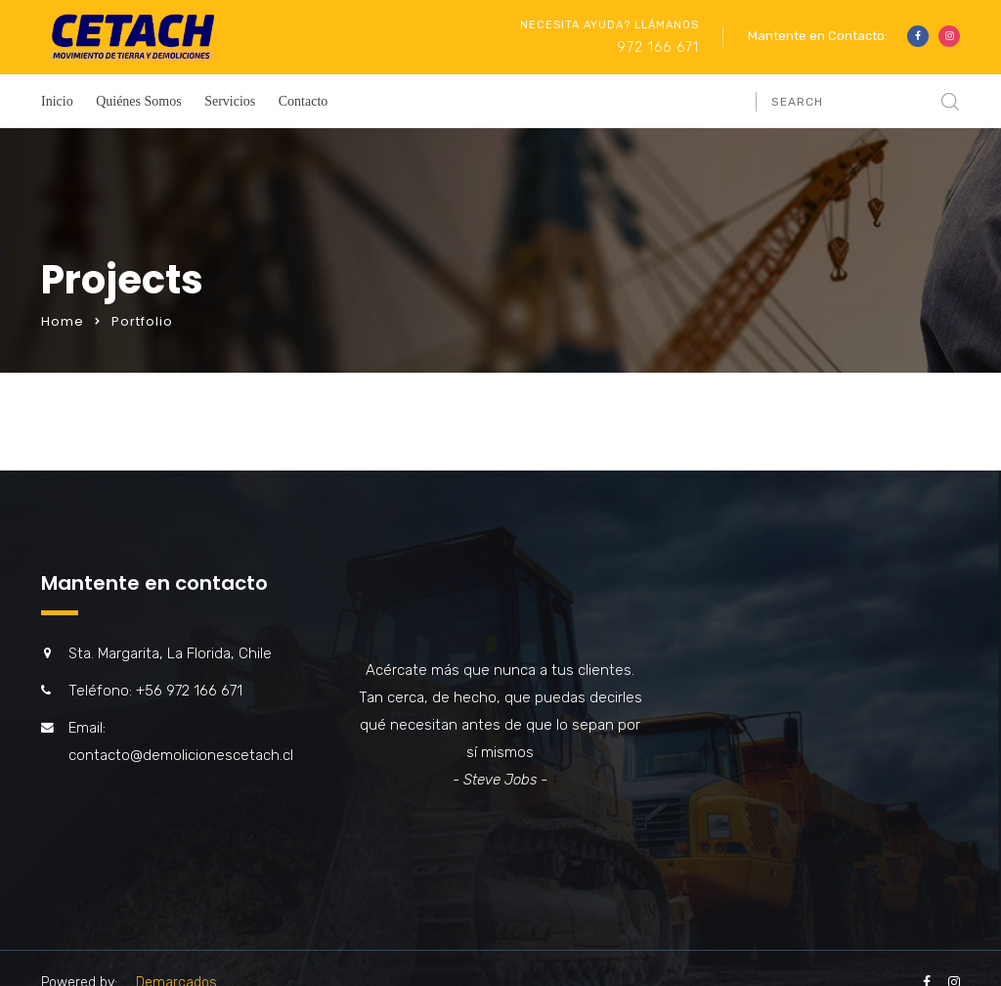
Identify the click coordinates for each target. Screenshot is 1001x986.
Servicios (229, 101)
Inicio (57, 101)
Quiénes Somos (139, 101)
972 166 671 (658, 47)
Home (62, 321)
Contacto (303, 101)
